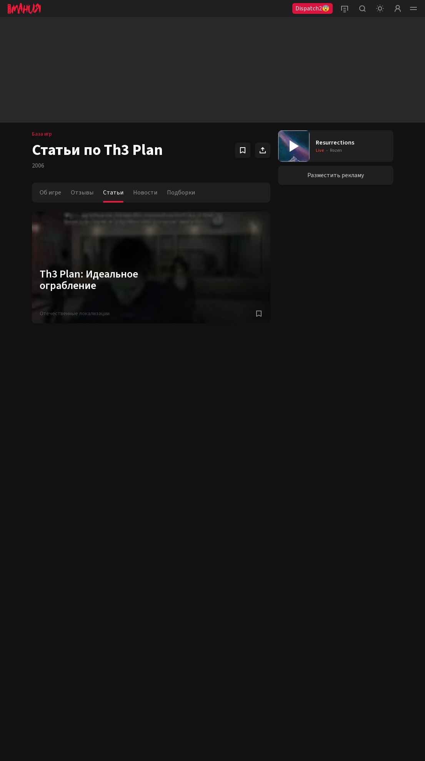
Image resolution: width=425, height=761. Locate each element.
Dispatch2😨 (312, 8)
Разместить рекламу (335, 175)
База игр (42, 134)
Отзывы (82, 192)
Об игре (50, 192)
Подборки (181, 192)
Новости (145, 192)
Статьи (113, 192)
